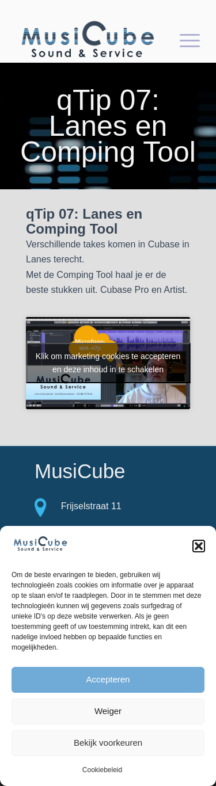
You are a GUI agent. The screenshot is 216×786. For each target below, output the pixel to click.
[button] (198, 546)
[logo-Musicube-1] (89, 40)
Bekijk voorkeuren (108, 742)
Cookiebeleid (102, 770)
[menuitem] (184, 40)
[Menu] (184, 40)
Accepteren (108, 679)
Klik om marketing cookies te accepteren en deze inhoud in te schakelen (108, 363)
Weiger (108, 711)
